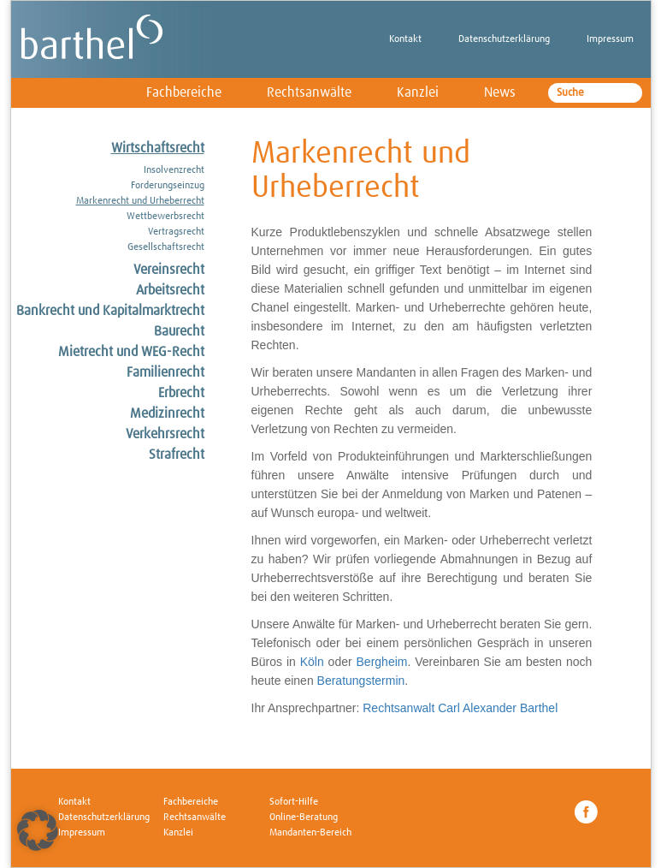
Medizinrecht (167, 413)
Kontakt (405, 39)
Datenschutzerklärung (504, 39)
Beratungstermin (361, 680)
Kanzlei (418, 92)
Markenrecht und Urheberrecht (140, 201)
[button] (37, 830)
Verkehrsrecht (165, 434)
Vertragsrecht (176, 232)
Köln (312, 662)
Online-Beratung (303, 817)
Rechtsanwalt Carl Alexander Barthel (460, 708)
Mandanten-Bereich (310, 833)
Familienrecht (165, 372)
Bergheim (382, 662)
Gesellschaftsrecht (165, 247)
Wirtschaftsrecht (157, 148)
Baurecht (179, 331)
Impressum (610, 39)
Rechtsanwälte (309, 92)
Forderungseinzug (167, 186)
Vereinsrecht (168, 269)
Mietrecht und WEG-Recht (131, 352)
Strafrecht (176, 454)
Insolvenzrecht (174, 170)
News (500, 92)
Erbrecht (181, 393)
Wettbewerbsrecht (165, 216)
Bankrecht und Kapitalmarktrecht (110, 311)
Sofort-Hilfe (293, 802)
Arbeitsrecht (170, 290)
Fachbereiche (183, 92)
